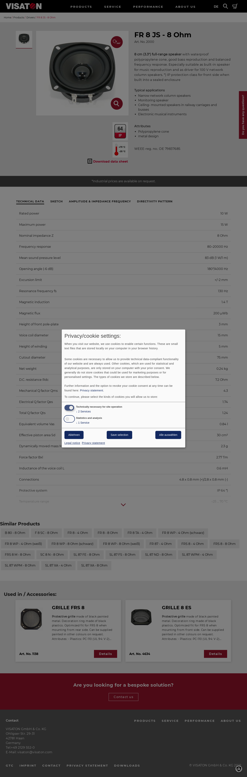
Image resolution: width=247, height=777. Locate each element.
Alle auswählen (168, 435)
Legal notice (72, 443)
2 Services (83, 412)
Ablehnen (74, 435)
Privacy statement (91, 390)
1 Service (82, 423)
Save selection (119, 435)
